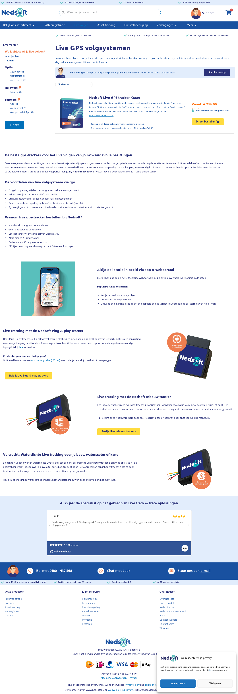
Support (208, 13)
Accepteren (178, 683)
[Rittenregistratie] (55, 25)
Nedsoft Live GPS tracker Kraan (114, 98)
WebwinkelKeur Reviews (121, 690)
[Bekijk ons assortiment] (19, 25)
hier (211, 670)
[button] (165, 25)
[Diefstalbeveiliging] (136, 25)
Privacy (133, 678)
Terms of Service (153, 685)
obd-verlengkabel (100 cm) (45, 360)
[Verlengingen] (167, 25)
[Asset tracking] (106, 25)
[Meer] (192, 25)
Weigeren (215, 683)
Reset (14, 125)
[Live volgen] (81, 25)
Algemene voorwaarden (114, 678)
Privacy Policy (132, 685)
